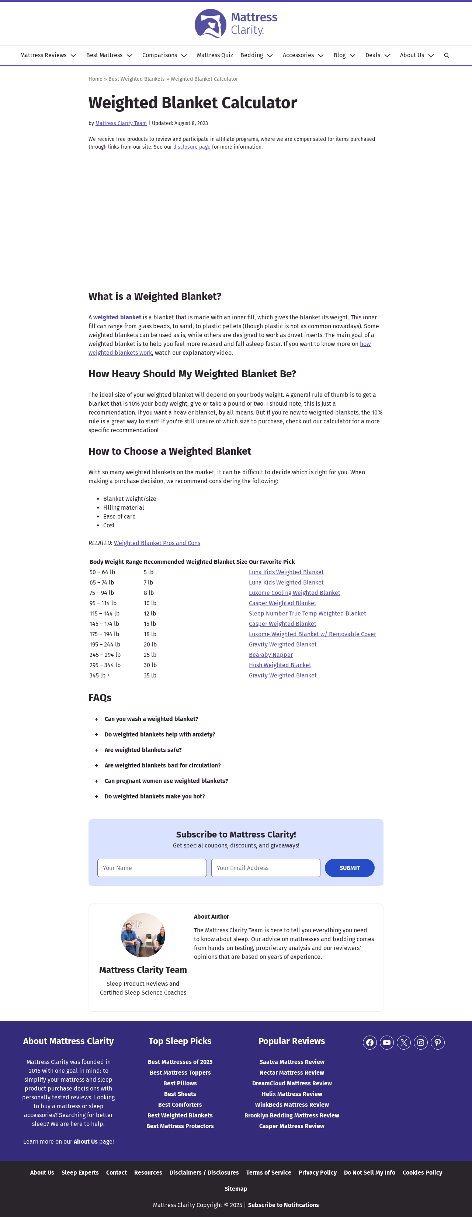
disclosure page (192, 147)
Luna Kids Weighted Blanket (286, 572)
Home (95, 79)
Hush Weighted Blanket (280, 665)
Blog (340, 55)
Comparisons (159, 55)
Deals (372, 55)
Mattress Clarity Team (121, 123)
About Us (412, 55)
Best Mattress (104, 55)
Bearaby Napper (271, 654)
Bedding (251, 55)
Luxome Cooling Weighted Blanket (294, 592)
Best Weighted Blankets (136, 79)
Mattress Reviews (43, 55)
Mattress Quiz (215, 55)
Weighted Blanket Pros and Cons (157, 543)
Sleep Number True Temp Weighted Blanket (307, 613)
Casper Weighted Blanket (282, 603)
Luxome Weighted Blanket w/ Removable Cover (312, 634)
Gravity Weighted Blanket (283, 644)
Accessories (298, 55)
